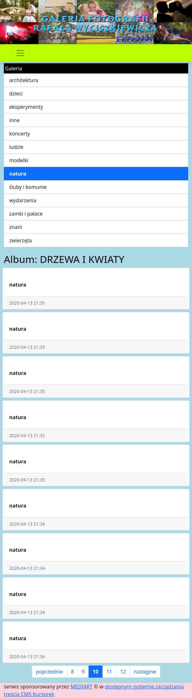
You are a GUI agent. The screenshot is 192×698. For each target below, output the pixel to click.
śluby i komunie (28, 186)
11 (109, 671)
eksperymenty (26, 106)
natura (17, 173)
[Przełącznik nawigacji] (20, 53)
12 (123, 671)
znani (15, 227)
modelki (18, 160)
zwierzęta (20, 240)
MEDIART (81, 686)
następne (145, 671)
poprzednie (49, 671)
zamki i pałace (26, 213)
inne (14, 120)
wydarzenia (22, 200)
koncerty (19, 133)
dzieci (16, 93)
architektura (23, 80)
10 (95, 671)
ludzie (16, 146)
